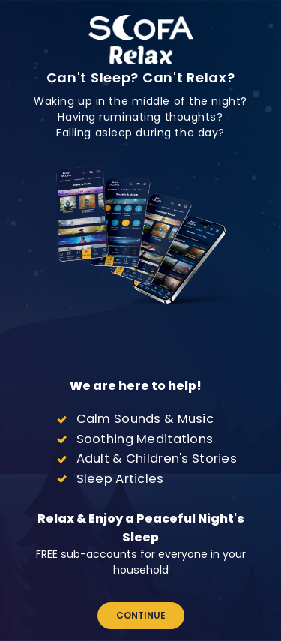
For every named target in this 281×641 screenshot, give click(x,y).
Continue (141, 615)
